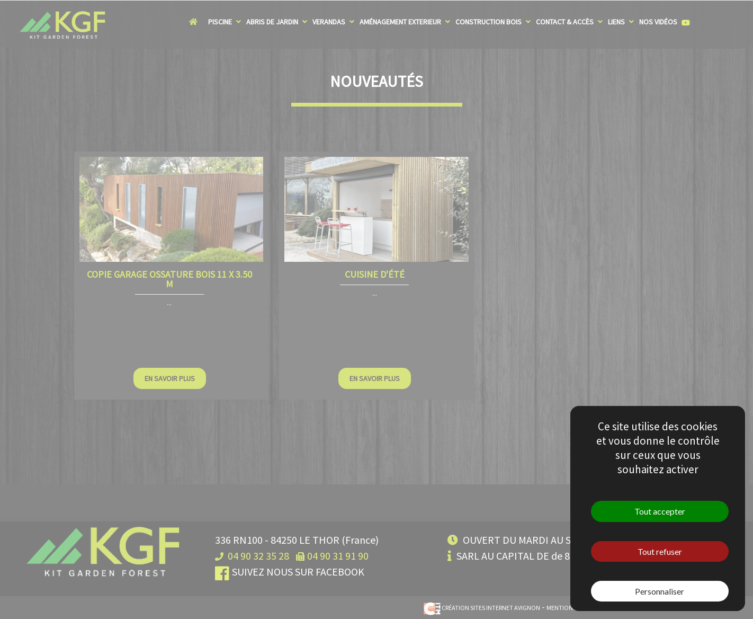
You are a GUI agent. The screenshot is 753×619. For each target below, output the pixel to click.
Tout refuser (660, 551)
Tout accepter (659, 511)
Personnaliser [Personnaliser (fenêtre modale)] (659, 591)
